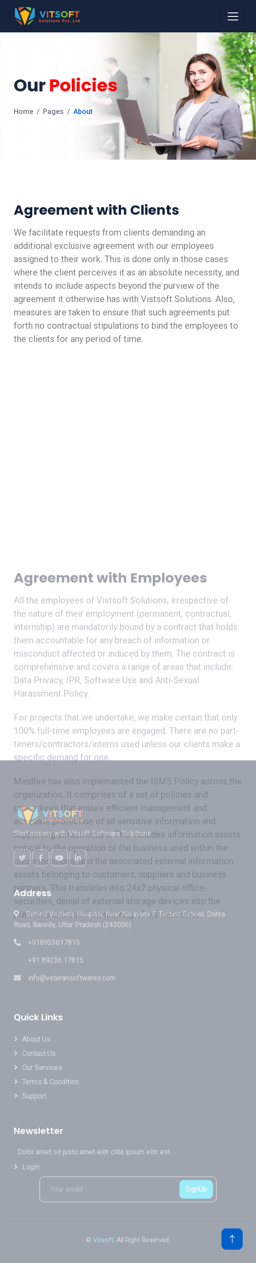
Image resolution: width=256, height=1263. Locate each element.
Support (34, 1096)
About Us (36, 1039)
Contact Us (39, 1053)
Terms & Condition (50, 1082)
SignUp (196, 1189)
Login (30, 1167)
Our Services (42, 1067)
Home (23, 111)
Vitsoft (103, 1240)
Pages (53, 111)
